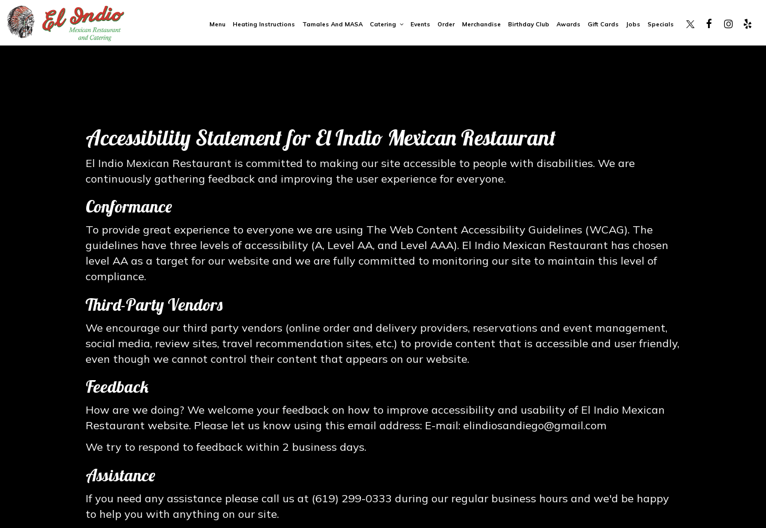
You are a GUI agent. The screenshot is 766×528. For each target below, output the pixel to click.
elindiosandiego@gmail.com (535, 425)
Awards (568, 24)
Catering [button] (386, 24)
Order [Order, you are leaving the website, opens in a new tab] (446, 24)
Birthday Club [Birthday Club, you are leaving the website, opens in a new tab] (528, 24)
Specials (661, 24)
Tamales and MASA (332, 24)
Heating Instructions (264, 24)
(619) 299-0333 (352, 498)
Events (420, 24)
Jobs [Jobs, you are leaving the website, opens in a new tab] (633, 24)
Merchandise (481, 24)
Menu (217, 24)
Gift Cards (603, 24)
